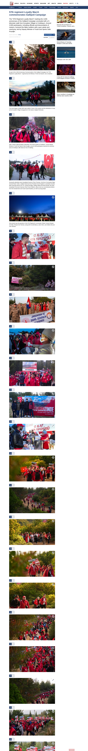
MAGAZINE (43, 3)
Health (35, 7)
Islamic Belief (27, 7)
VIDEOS (59, 3)
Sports (72, 7)
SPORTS (36, 3)
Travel (40, 7)
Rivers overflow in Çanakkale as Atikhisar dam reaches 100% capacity (65, 95)
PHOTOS (65, 3)
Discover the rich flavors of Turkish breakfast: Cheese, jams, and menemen (66, 25)
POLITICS (22, 3)
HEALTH (53, 3)
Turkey (19, 34)
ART (49, 3)
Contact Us (72, 749)
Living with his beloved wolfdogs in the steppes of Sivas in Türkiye (66, 77)
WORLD (17, 3)
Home (20, 7)
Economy (65, 7)
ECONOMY (30, 3)
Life (77, 7)
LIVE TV (71, 3)
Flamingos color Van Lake (64, 59)
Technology (52, 7)
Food (45, 7)
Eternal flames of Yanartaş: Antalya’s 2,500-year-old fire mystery (64, 43)
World (59, 7)
